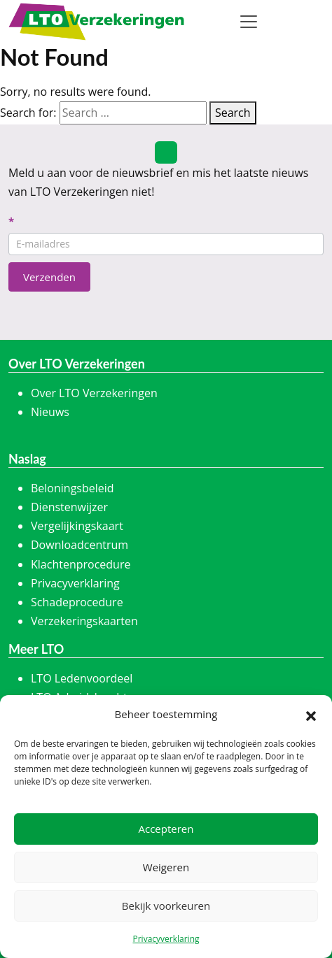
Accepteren (166, 829)
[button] (311, 715)
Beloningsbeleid (72, 488)
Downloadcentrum (79, 544)
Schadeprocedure (77, 602)
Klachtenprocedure (80, 564)
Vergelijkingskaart (77, 526)
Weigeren (166, 867)
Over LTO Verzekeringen (94, 393)
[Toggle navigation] (249, 21)
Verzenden (49, 277)
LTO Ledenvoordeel (81, 678)
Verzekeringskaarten (84, 621)
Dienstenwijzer (69, 507)
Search (233, 112)
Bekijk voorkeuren (166, 906)
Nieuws (50, 412)
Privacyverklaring (165, 939)
